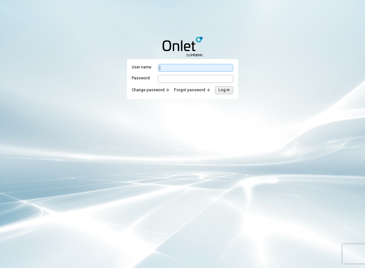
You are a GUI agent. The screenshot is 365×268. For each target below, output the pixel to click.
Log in (224, 89)
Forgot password (189, 89)
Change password (148, 89)
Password (141, 78)
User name (141, 67)
